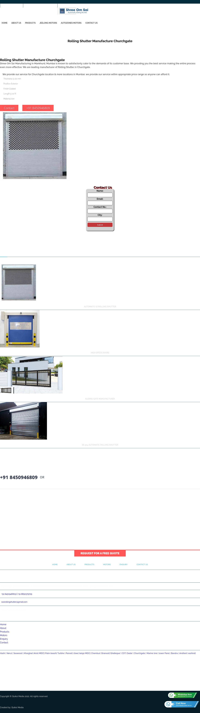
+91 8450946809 (11, 7)
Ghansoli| (105, 653)
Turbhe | (62, 653)
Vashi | (3, 653)
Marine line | (152, 653)
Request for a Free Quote (100, 553)
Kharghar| (29, 653)
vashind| (192, 653)
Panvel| (69, 653)
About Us (16, 23)
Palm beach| (51, 653)
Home (5, 23)
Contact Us (91, 23)
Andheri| (183, 653)
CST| (124, 653)
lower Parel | (165, 653)
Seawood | (18, 653)
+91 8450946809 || (9, 594)
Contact (9, 108)
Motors (107, 564)
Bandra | (175, 653)
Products (30, 23)
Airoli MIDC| (39, 653)
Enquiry (124, 564)
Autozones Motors (71, 23)
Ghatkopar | (115, 653)
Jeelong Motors (48, 23)
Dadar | (130, 653)
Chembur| (96, 653)
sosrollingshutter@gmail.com (41, 7)
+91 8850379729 (25, 594)
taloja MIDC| (85, 653)
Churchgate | (140, 653)
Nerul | (10, 653)
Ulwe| (76, 653)
